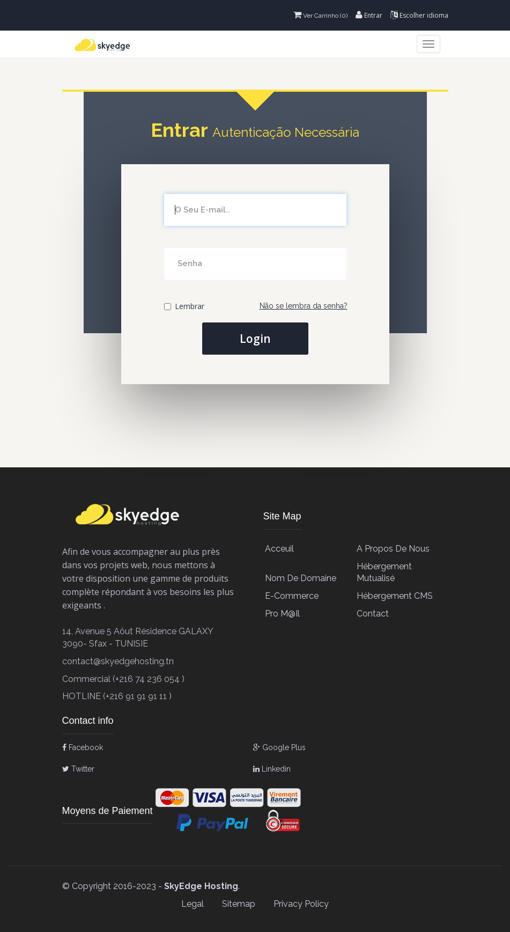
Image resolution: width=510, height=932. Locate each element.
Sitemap (238, 904)
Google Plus (279, 747)
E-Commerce (292, 596)
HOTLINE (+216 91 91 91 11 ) (117, 696)
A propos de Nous (393, 549)
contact (373, 613)
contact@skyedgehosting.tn (118, 661)
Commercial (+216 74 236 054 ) (123, 679)
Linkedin (272, 769)
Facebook (82, 747)
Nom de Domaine (300, 578)
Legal (192, 904)
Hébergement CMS (395, 596)
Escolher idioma (419, 15)
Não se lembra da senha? (304, 306)
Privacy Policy (301, 904)
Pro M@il (282, 613)
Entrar (369, 15)
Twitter (78, 769)
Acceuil (279, 549)
